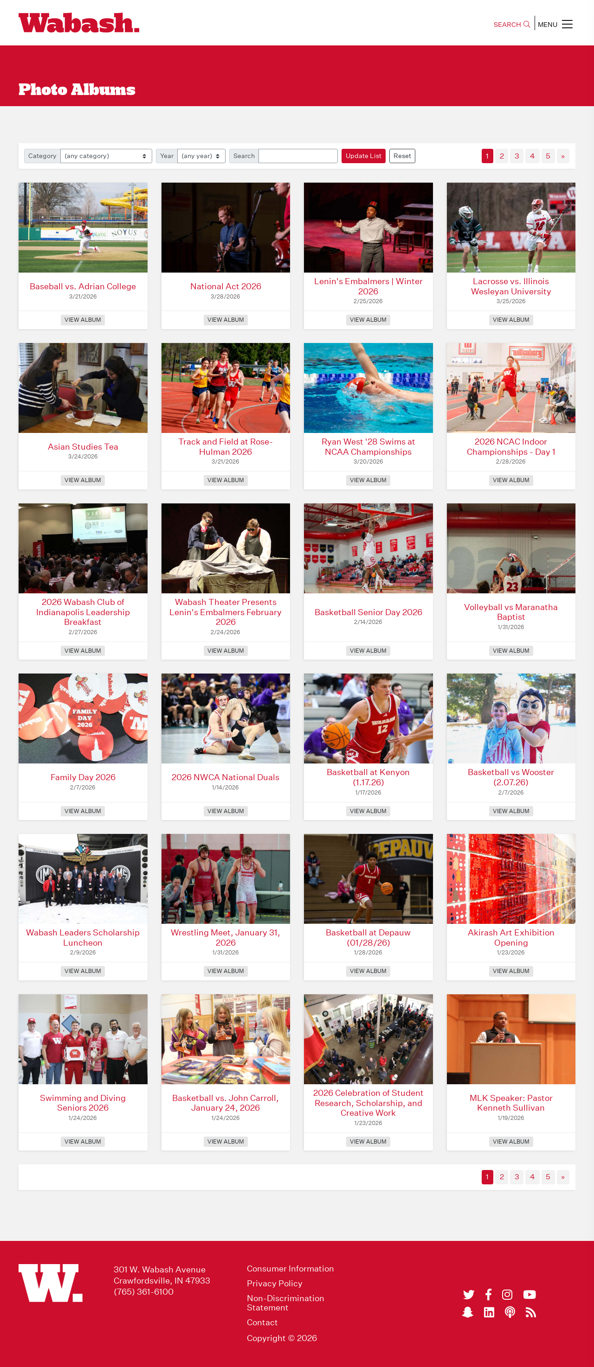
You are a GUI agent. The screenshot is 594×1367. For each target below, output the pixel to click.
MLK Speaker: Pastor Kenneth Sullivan (511, 1103)
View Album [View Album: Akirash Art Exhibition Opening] (511, 971)
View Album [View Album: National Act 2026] (225, 320)
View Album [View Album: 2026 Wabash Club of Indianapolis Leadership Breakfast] (83, 651)
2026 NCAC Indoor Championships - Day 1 (511, 447)
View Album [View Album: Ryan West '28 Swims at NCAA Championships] (368, 480)
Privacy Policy (275, 1283)
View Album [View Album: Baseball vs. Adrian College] (83, 320)
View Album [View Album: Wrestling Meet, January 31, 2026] (225, 971)
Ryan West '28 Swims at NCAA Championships (368, 447)
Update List (363, 156)
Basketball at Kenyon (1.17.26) (368, 777)
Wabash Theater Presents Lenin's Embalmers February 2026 (225, 612)
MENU (555, 24)
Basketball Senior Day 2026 (368, 612)
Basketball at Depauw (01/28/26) (368, 937)
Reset (402, 156)
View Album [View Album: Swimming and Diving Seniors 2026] (83, 1141)
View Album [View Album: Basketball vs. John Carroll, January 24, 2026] (225, 1141)
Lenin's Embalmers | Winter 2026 (368, 286)
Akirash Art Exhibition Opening (511, 937)
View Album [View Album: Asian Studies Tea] (83, 480)
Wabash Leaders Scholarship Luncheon (83, 937)
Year (167, 156)
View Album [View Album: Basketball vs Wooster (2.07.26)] (511, 811)
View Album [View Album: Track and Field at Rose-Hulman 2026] (225, 480)
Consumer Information (290, 1268)
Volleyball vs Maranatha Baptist (511, 612)
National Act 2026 (225, 286)
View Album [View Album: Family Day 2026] (83, 811)
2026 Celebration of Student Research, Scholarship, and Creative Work (368, 1103)
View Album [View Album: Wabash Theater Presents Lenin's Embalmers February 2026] (225, 651)
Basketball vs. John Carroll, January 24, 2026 (225, 1103)
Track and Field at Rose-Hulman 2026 (225, 447)
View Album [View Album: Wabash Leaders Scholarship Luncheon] (83, 971)
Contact (262, 1322)
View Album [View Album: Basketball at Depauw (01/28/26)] (368, 971)
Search (244, 156)
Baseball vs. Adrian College (83, 286)
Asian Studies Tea (83, 446)
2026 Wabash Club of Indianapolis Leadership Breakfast (83, 612)
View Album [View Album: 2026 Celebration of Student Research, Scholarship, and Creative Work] (368, 1141)
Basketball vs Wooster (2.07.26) (511, 777)
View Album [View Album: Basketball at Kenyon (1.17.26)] (368, 811)
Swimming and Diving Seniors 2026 (83, 1103)
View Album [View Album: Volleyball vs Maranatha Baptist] (511, 651)
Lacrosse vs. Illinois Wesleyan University (511, 286)
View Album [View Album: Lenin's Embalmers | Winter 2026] (368, 320)
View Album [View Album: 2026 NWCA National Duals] (225, 811)
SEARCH (512, 24)
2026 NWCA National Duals (225, 777)
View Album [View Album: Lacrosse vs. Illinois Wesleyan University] (511, 320)
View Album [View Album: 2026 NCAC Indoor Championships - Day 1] (511, 480)
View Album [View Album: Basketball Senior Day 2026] (368, 651)
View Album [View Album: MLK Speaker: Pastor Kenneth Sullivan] (511, 1141)
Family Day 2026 (83, 777)
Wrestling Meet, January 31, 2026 (225, 937)
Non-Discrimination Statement (285, 1303)
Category (42, 156)
